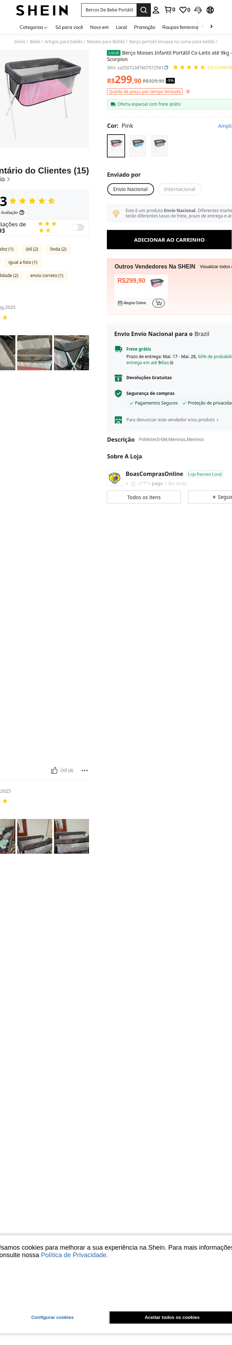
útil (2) (32, 281)
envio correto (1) (46, 308)
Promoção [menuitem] (144, 27)
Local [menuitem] (121, 27)
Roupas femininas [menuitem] (181, 27)
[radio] (116, 145)
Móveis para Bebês (106, 41)
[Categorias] (34, 27)
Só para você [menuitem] (69, 27)
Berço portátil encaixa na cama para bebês (171, 41)
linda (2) (58, 281)
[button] (108, 10)
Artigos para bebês (63, 41)
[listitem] (141, 292)
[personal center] (156, 10)
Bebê (35, 41)
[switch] (77, 260)
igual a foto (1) (23, 295)
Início (19, 41)
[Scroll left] (202, 27)
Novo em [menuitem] (99, 27)
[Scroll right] (211, 27)
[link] (169, 9)
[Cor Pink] (120, 125)
